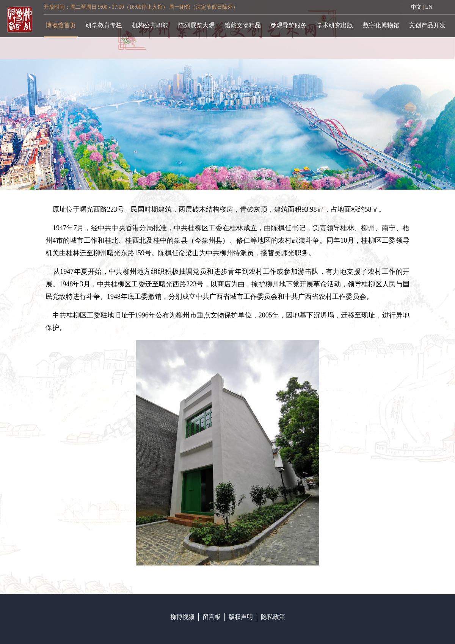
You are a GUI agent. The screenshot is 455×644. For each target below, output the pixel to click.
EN (428, 7)
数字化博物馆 (381, 25)
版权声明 (241, 617)
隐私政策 (273, 617)
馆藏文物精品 (242, 25)
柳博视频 (182, 617)
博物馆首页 (61, 25)
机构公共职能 (150, 25)
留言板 (211, 617)
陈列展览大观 (196, 25)
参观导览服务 (288, 25)
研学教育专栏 (104, 25)
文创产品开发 (427, 25)
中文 (416, 7)
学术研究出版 (335, 25)
